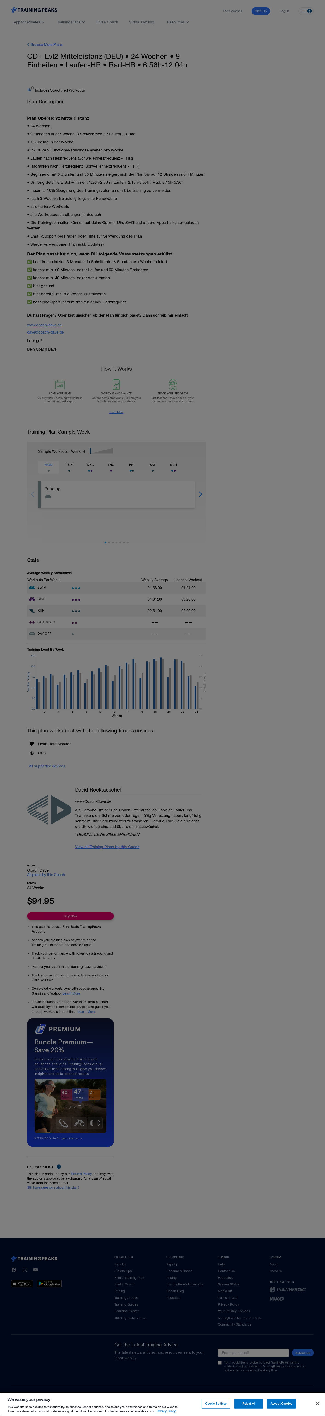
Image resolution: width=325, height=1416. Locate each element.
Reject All (248, 1406)
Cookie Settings (216, 1406)
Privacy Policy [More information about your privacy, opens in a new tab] (166, 1414)
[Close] (318, 1406)
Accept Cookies (281, 1406)
